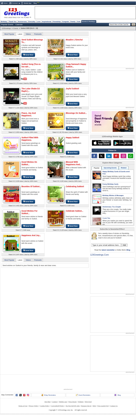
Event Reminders (83, 395)
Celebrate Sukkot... (74, 211)
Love (38, 21)
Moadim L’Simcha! (74, 40)
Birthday (4, 21)
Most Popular (9, 34)
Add (124, 245)
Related (123, 168)
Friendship (57, 21)
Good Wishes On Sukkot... (29, 163)
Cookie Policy (44, 406)
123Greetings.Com (99, 255)
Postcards (38, 34)
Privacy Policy (34, 406)
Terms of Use (22, 406)
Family (72, 21)
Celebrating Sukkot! (75, 186)
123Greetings (6, 28)
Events (15, 28)
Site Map (47, 402)
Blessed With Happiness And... (73, 163)
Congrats (65, 21)
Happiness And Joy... (31, 235)
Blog (35, 3)
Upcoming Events (110, 168)
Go (133, 24)
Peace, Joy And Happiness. (28, 114)
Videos (28, 34)
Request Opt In (86, 406)
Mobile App (27, 3)
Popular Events (7, 24)
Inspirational (46, 21)
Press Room (73, 402)
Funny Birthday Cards (110, 184)
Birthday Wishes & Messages (113, 195)
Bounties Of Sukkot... (31, 186)
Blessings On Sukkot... (76, 113)
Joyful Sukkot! (72, 88)
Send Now (28, 55)
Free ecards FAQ (103, 406)
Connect (15, 3)
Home (5, 3)
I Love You (106, 218)
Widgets (81, 402)
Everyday (31, 21)
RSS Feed (88, 402)
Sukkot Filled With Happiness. (29, 138)
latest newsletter (108, 250)
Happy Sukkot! (72, 137)
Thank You (12, 21)
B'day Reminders (48, 395)
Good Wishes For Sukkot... (29, 212)
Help (94, 406)
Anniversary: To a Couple (111, 207)
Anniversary (22, 21)
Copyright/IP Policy (57, 406)
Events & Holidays (88, 21)
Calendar (19, 24)
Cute (78, 21)
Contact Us (114, 406)
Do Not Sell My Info (73, 406)
